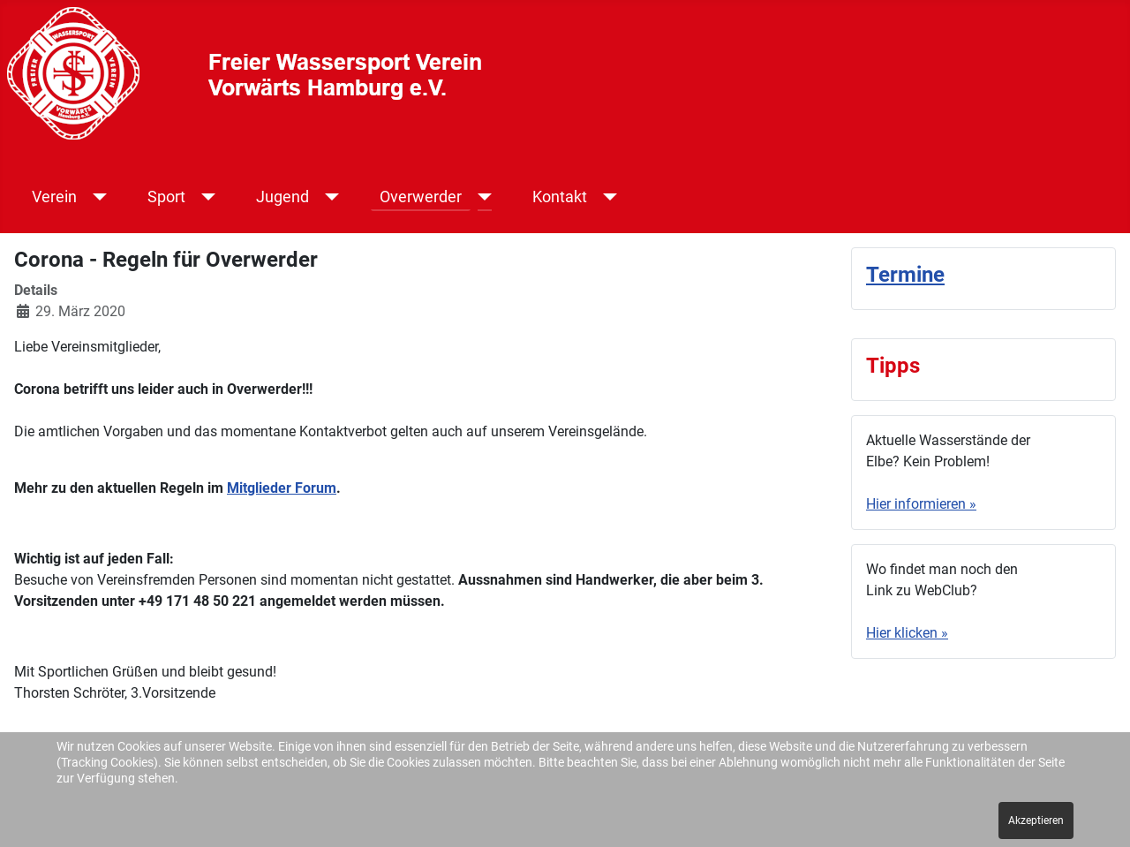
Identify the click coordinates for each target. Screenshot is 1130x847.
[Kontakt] (607, 197)
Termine (905, 274)
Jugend (282, 197)
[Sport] (205, 197)
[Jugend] (329, 197)
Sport (166, 197)
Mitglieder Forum (281, 488)
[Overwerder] (482, 197)
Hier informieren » (921, 503)
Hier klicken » (907, 632)
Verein (54, 197)
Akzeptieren (1036, 820)
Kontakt (559, 197)
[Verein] (97, 197)
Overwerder (421, 197)
